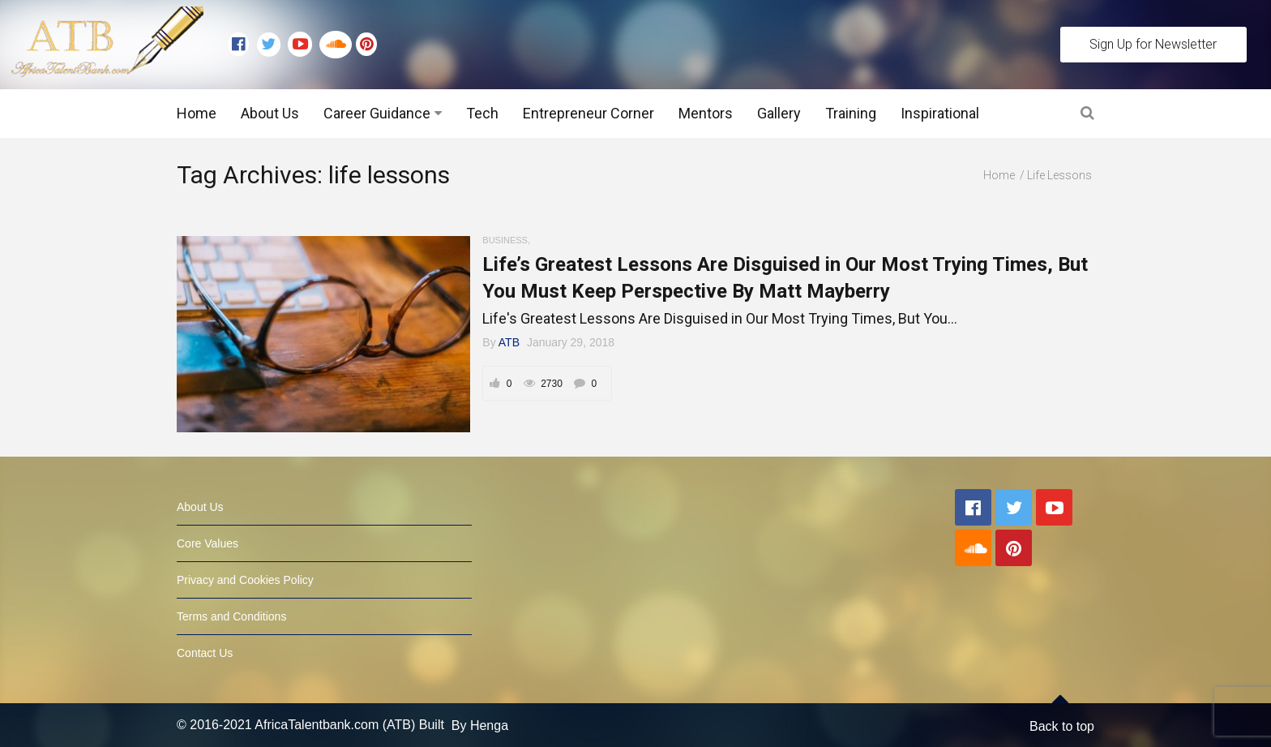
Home (196, 113)
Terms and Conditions (231, 616)
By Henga (479, 725)
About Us (270, 113)
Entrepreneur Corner (588, 113)
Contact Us (205, 652)
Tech (482, 113)
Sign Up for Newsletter (1153, 44)
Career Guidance (376, 113)
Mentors (705, 113)
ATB (509, 342)
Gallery (779, 113)
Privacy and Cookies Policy (245, 579)
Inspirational (940, 113)
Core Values (207, 543)
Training (850, 113)
